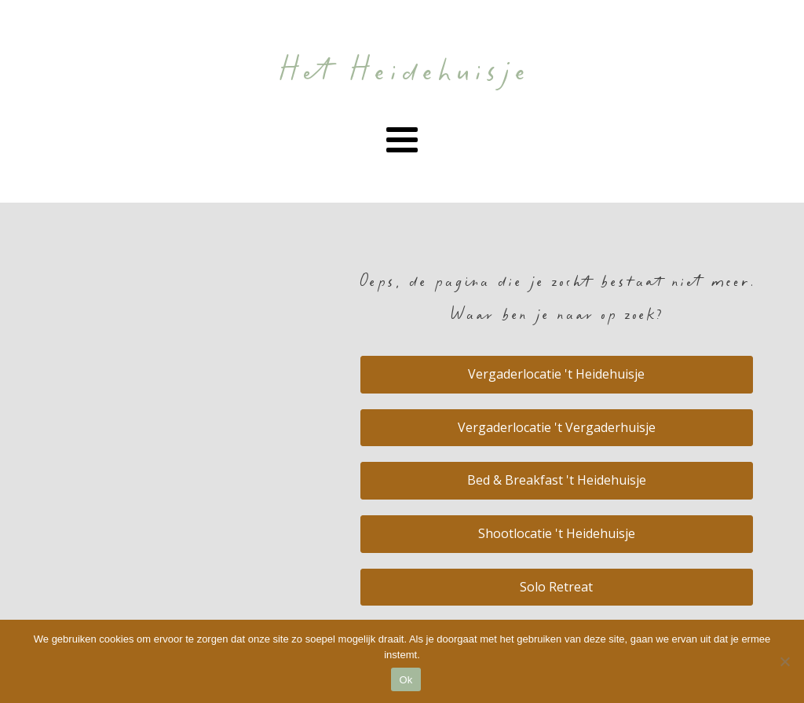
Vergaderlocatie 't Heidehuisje (556, 374)
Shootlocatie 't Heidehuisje (556, 533)
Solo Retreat (556, 586)
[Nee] (784, 661)
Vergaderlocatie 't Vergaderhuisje (557, 427)
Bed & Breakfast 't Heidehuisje (556, 480)
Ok (405, 680)
